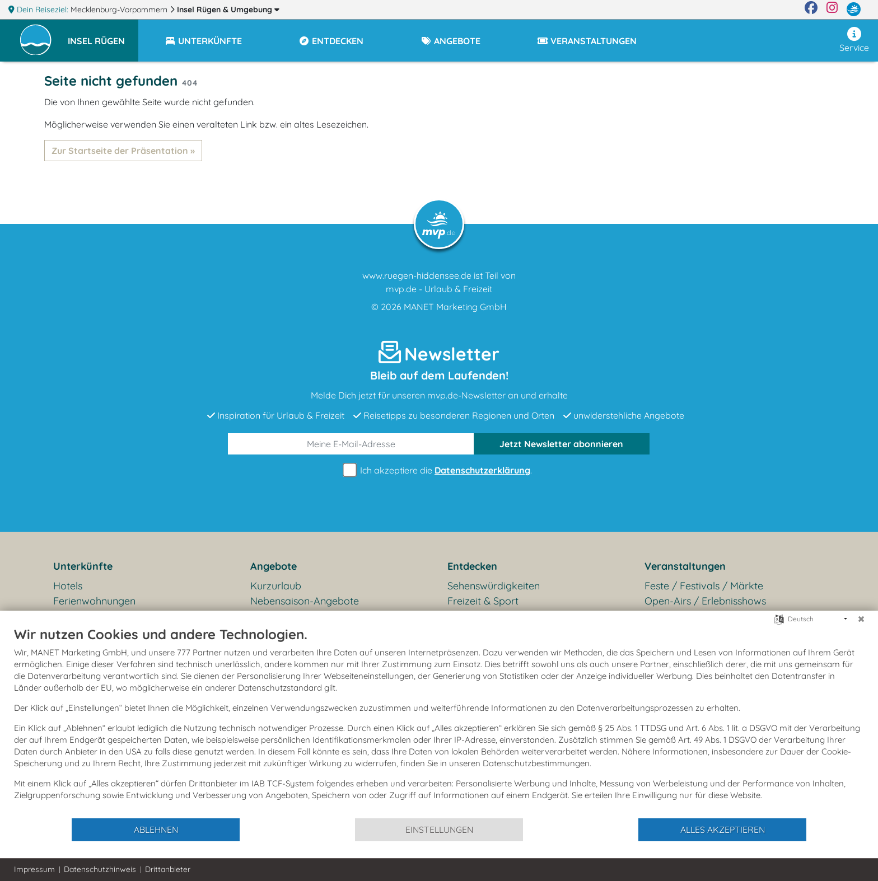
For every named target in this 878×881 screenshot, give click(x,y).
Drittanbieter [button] (167, 869)
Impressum (34, 869)
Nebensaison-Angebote (304, 600)
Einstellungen (439, 829)
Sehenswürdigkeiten (493, 585)
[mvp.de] (854, 9)
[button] (103, 36)
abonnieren (561, 444)
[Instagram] (832, 9)
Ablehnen (156, 829)
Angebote (273, 566)
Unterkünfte (83, 566)
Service (854, 40)
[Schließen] (861, 619)
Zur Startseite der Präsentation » (123, 150)
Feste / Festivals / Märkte (704, 585)
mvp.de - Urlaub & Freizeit (439, 288)
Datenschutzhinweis (100, 869)
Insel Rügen (228, 9)
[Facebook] (811, 9)
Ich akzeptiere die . (439, 470)
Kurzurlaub (275, 585)
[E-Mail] (351, 443)
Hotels (67, 585)
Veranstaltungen (685, 566)
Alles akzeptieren (722, 829)
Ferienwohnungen (94, 600)
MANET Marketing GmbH (455, 306)
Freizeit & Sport (483, 600)
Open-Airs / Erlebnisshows (705, 600)
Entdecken (472, 566)
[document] (439, 721)
